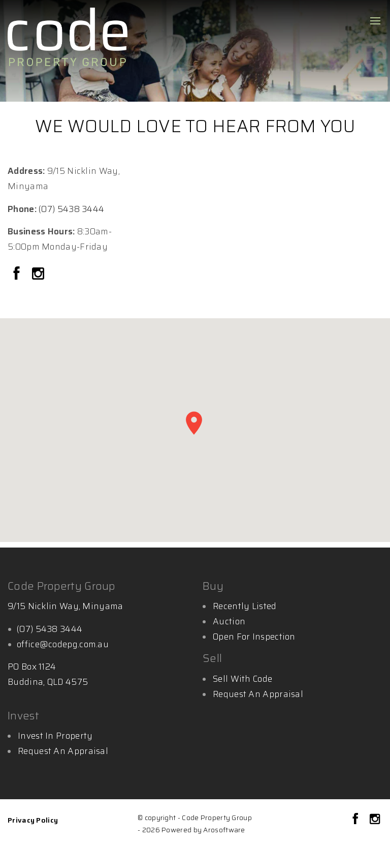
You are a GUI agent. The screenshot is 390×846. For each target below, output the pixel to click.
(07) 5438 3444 (71, 209)
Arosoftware (224, 830)
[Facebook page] (18, 274)
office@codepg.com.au (63, 644)
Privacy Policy (33, 820)
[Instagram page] (38, 274)
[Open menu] (375, 21)
